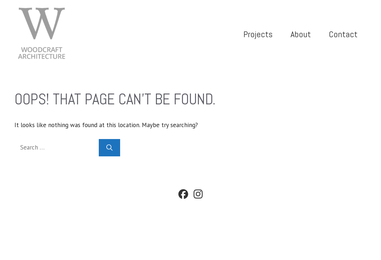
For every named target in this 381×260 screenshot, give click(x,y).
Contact (343, 34)
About (301, 34)
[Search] (109, 147)
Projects (258, 34)
